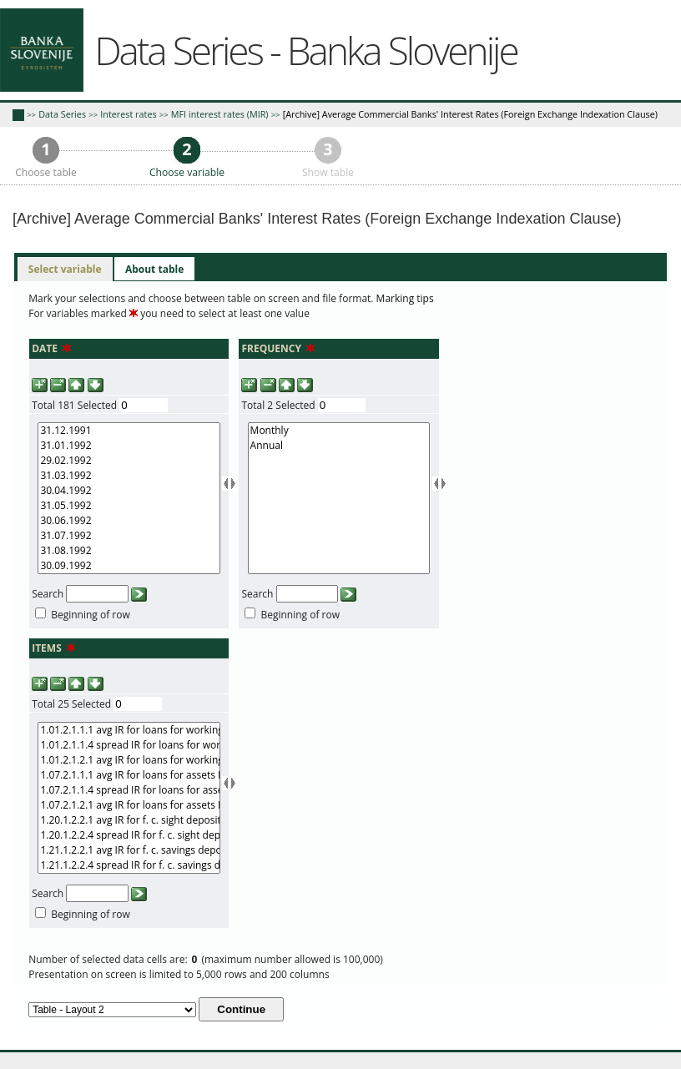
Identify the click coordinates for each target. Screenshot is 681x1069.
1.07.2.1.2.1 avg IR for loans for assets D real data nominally (128, 805)
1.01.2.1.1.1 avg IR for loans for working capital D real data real (128, 730)
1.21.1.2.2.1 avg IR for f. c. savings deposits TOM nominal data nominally (128, 850)
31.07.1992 (128, 535)
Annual (339, 445)
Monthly (339, 430)
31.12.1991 (128, 430)
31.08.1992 (128, 550)
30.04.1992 (128, 490)
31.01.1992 (128, 445)
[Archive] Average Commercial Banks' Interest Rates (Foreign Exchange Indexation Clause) (470, 114)
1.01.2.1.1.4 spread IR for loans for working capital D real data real (128, 745)
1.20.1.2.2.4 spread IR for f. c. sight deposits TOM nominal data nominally (128, 835)
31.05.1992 (128, 505)
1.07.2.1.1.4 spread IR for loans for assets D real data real (128, 790)
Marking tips (405, 298)
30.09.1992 (128, 565)
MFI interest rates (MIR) (220, 114)
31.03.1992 (128, 475)
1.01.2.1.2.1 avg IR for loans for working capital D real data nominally (128, 760)
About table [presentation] (154, 269)
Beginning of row (90, 615)
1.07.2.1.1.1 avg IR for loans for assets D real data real (128, 775)
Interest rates (128, 114)
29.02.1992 (128, 460)
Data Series (62, 114)
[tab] (65, 269)
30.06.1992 (128, 520)
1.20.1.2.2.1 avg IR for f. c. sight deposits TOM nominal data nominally (128, 820)
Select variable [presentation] (65, 269)
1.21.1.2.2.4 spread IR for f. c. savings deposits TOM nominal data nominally (128, 865)
